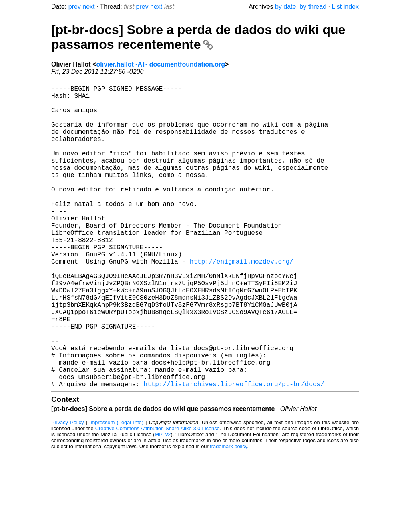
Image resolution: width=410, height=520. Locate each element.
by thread (312, 6)
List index (345, 6)
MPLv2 (163, 502)
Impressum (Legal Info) (116, 490)
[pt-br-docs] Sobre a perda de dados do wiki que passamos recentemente (198, 37)
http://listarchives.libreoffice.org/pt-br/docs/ (233, 451)
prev (74, 6)
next (88, 6)
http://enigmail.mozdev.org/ (241, 301)
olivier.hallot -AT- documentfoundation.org (160, 64)
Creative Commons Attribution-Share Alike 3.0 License (157, 496)
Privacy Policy (67, 490)
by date (285, 6)
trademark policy (228, 514)
